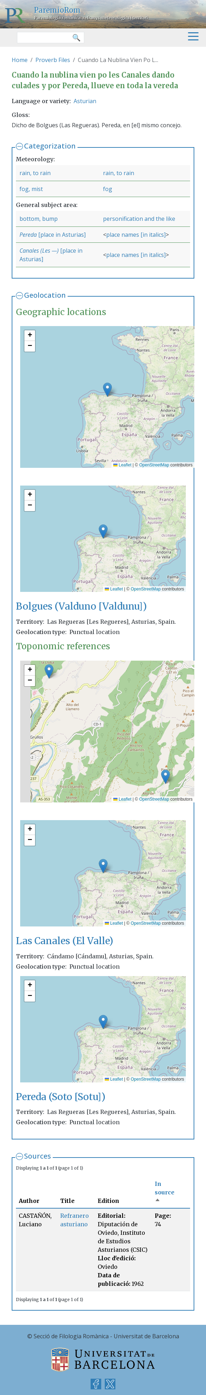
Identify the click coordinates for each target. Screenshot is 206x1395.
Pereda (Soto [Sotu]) (60, 1097)
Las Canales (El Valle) (64, 941)
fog (107, 189)
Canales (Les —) (39, 250)
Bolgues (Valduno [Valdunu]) (81, 606)
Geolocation (45, 295)
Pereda (28, 235)
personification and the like (139, 219)
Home (20, 60)
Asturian (85, 101)
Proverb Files (52, 60)
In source (164, 1192)
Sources (37, 1156)
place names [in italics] (136, 235)
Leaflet (122, 465)
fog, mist (31, 189)
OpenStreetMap (154, 465)
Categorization (50, 146)
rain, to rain (35, 173)
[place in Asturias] (62, 235)
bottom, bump (38, 219)
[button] (107, 389)
